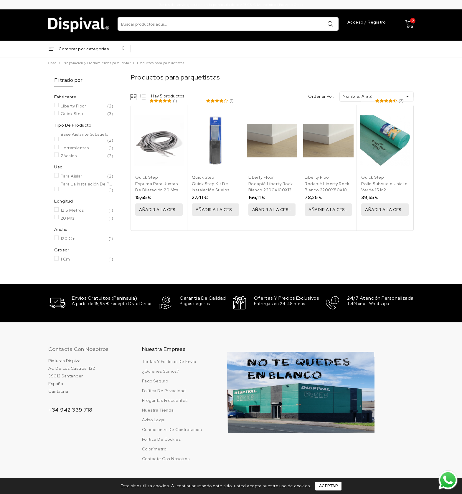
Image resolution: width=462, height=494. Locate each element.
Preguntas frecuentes (165, 399)
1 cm (87, 259)
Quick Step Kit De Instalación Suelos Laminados (211, 190)
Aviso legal (154, 419)
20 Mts (87, 218)
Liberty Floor (87, 106)
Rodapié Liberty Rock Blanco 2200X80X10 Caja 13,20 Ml (327, 190)
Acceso (356, 22)
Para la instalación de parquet (87, 187)
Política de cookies (161, 438)
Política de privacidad (164, 390)
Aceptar (328, 485)
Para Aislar (87, 176)
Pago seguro (155, 380)
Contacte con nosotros (166, 458)
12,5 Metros (87, 210)
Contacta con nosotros (78, 348)
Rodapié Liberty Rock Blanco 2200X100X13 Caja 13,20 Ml (270, 190)
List (143, 97)
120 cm (87, 239)
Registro (377, 22)
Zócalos (87, 156)
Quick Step (87, 114)
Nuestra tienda (158, 409)
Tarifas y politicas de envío (169, 361)
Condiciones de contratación (172, 429)
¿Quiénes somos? (160, 370)
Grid (134, 97)
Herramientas (87, 148)
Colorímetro (154, 448)
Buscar (330, 23)
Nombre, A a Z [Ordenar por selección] (376, 97)
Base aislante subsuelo (87, 137)
